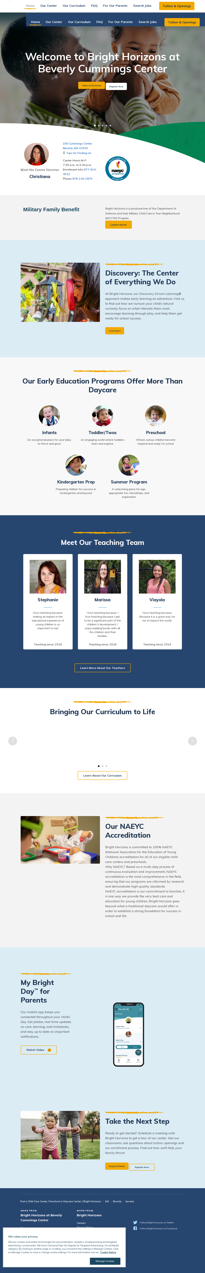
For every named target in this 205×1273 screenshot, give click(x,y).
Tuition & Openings (184, 8)
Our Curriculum (81, 8)
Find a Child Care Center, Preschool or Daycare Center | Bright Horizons (60, 1201)
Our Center (55, 8)
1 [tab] (95, 125)
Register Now (122, 85)
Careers (81, 1223)
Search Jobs (149, 8)
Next (192, 742)
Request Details (120, 1167)
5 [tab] (110, 125)
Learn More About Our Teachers (102, 669)
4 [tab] (106, 125)
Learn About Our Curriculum (102, 776)
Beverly (117, 1201)
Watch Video (39, 1051)
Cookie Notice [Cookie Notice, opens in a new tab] (108, 1252)
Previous (12, 742)
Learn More (117, 331)
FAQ (101, 8)
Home (37, 8)
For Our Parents (122, 8)
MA (107, 1201)
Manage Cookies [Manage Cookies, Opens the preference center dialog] (102, 1261)
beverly (130, 1201)
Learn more (119, 225)
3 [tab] (102, 125)
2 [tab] (99, 125)
